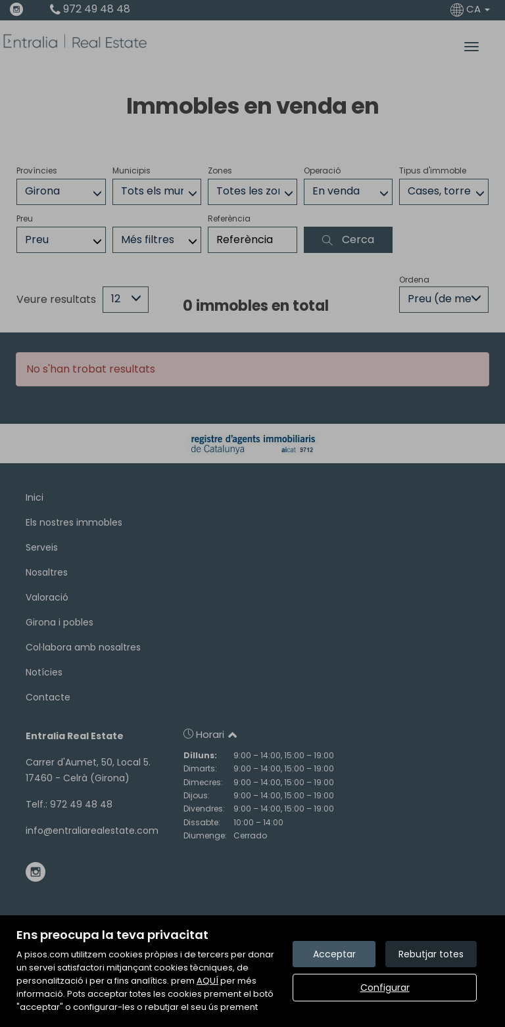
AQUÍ (207, 980)
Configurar (385, 987)
